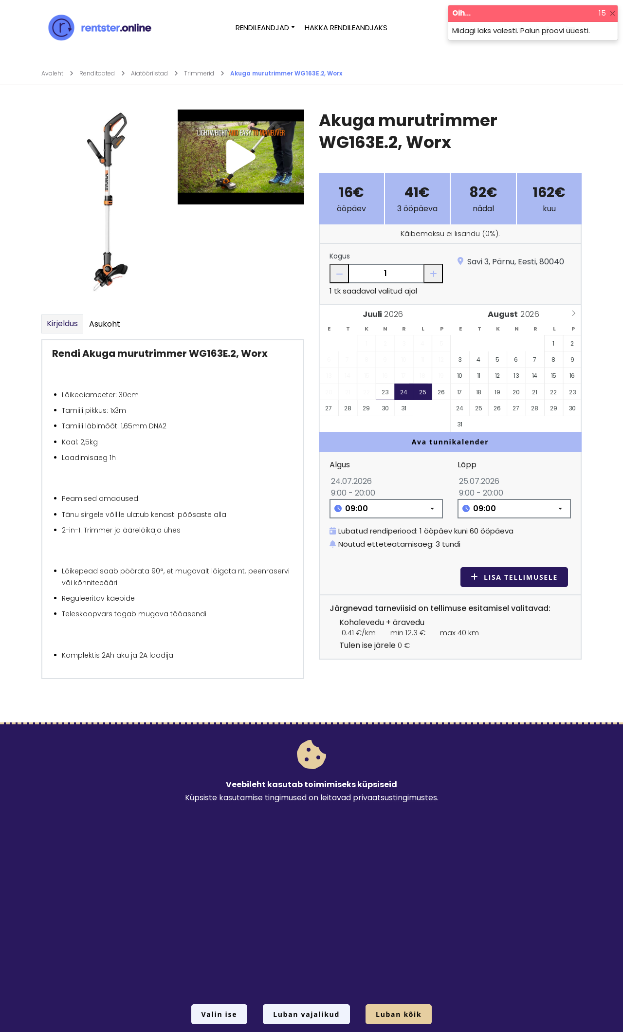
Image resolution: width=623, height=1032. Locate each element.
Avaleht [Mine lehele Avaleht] (57, 73)
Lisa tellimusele (514, 577)
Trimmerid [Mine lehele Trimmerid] (204, 73)
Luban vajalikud (306, 1014)
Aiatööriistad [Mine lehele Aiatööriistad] (154, 73)
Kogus (340, 256)
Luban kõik (398, 1014)
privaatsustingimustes (395, 797)
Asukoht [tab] (104, 324)
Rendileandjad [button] (262, 27)
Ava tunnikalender (450, 441)
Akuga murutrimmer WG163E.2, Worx (286, 73)
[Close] (612, 13)
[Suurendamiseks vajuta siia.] (104, 204)
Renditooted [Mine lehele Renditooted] (102, 73)
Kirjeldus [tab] (62, 323)
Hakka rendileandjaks (346, 27)
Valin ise (220, 1014)
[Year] (396, 314)
